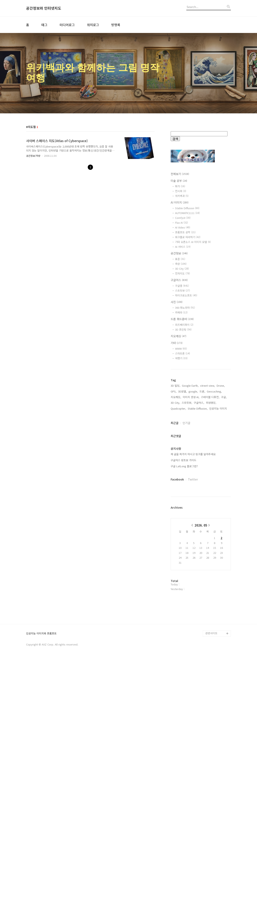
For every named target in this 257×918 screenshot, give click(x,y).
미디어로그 (67, 25)
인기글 (186, 551)
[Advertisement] (201, 437)
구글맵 (182, 286)
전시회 (180, 191)
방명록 (115, 25)
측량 (181, 264)
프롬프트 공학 (185, 232)
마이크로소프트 (186, 295)
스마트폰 (182, 353)
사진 (177, 302)
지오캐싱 (178, 336)
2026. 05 (201, 654)
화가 (180, 186)
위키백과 (182, 196)
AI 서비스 (183, 247)
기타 (177, 343)
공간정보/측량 (33, 155)
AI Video (182, 227)
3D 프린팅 (183, 329)
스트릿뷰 (182, 290)
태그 (44, 25)
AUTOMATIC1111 (187, 213)
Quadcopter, (178, 537)
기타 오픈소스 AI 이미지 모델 (193, 242)
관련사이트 (211, 891)
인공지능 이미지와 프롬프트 (41, 891)
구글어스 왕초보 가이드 (183, 589)
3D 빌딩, (175, 514)
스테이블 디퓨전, (210, 526)
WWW (181, 348)
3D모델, (182, 520)
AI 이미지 (180, 202)
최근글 (174, 551)
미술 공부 (179, 181)
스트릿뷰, (187, 531)
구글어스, (199, 531)
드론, (202, 520)
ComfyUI (183, 218)
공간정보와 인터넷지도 (43, 8)
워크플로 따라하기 (187, 237)
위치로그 (93, 25)
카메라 (181, 312)
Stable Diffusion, (198, 537)
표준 (180, 259)
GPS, (173, 520)
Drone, (221, 514)
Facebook (177, 608)
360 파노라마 (185, 307)
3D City (182, 268)
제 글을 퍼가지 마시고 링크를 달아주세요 (193, 583)
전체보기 (180, 174)
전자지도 (182, 273)
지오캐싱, (176, 526)
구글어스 (179, 280)
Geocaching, (214, 520)
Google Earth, (190, 514)
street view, (207, 514)
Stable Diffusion (187, 208)
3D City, (175, 531)
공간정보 (179, 253)
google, (193, 520)
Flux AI (181, 222)
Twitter (193, 608)
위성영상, (211, 531)
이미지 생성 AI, (191, 526)
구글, (224, 526)
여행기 (181, 358)
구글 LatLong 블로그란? (184, 595)
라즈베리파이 (184, 325)
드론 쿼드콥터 (182, 319)
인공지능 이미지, (218, 537)
